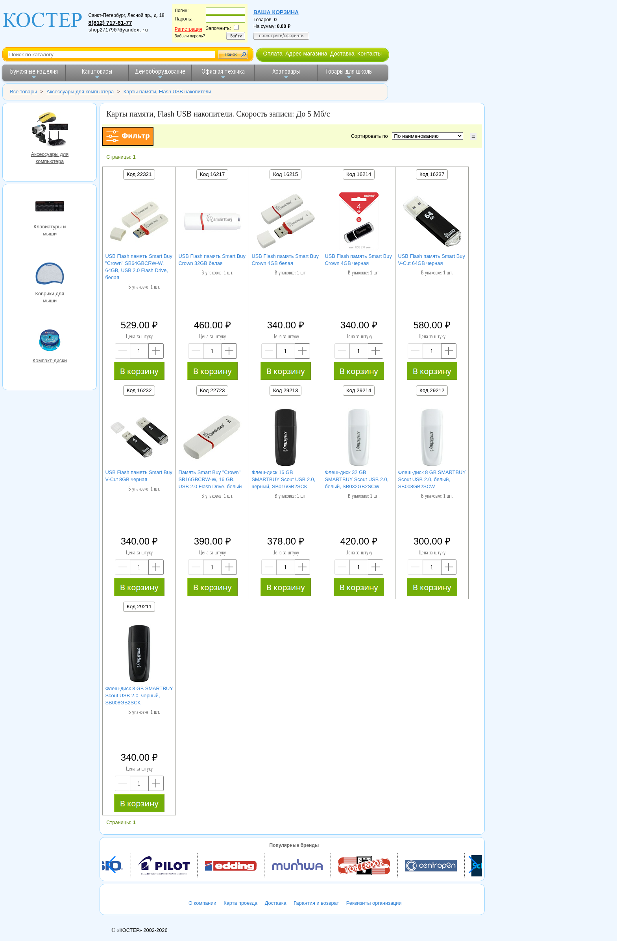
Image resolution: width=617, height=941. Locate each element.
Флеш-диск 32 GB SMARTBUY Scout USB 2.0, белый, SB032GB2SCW (357, 479)
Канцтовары (97, 73)
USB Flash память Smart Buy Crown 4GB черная (358, 259)
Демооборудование (160, 73)
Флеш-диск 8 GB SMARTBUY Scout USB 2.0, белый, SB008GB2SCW (432, 479)
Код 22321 (139, 174)
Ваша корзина (276, 12)
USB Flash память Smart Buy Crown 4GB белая (285, 259)
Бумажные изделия (34, 73)
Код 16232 (139, 390)
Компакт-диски (49, 341)
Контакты (369, 53)
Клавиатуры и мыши (49, 207)
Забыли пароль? (190, 36)
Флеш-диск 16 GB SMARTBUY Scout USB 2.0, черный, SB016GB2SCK (284, 479)
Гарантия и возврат (316, 903)
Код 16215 (285, 174)
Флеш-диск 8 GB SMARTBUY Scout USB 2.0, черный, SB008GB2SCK (139, 695)
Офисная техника (223, 73)
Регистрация (188, 29)
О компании (202, 903)
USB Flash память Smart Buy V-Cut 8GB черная (138, 475)
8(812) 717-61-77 (110, 23)
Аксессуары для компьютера (49, 130)
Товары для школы (349, 73)
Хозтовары (286, 73)
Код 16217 (212, 174)
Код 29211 (139, 606)
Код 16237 (431, 174)
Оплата (273, 53)
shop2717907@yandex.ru (118, 30)
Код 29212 (431, 390)
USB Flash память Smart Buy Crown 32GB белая (212, 259)
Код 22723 (212, 390)
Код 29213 (285, 390)
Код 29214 (358, 390)
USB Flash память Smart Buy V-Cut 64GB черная (431, 259)
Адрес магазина (306, 53)
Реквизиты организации (374, 903)
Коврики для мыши (49, 274)
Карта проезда (240, 903)
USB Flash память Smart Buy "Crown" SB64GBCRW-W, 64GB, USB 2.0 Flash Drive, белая (138, 266)
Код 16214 (358, 174)
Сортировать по (371, 136)
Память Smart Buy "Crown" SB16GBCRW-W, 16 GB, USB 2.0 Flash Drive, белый (210, 479)
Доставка (342, 53)
